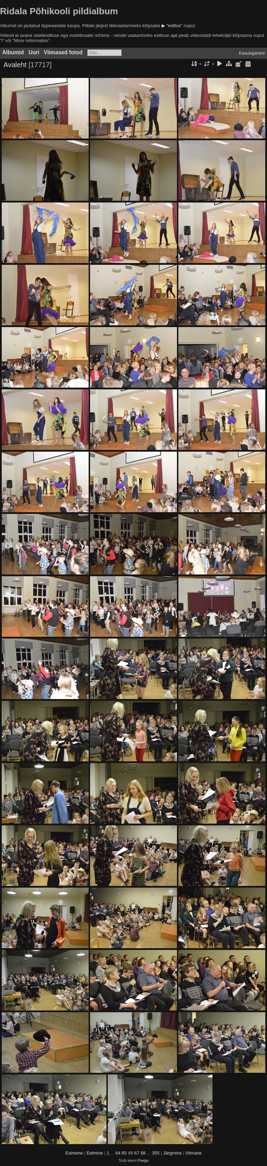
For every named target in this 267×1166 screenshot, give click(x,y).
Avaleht (14, 65)
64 (117, 1153)
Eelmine (95, 1153)
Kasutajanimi (252, 53)
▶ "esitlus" (172, 25)
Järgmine (172, 1153)
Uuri (34, 52)
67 (136, 1153)
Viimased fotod (63, 52)
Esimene (74, 1153)
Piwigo (143, 1160)
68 (142, 1153)
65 (124, 1153)
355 (156, 1153)
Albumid (13, 52)
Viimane (193, 1153)
